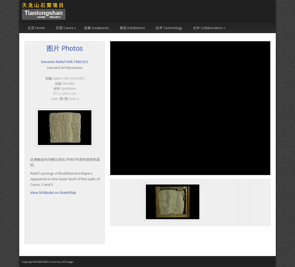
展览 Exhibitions (132, 27)
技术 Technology (169, 27)
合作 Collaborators (209, 27)
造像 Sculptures (96, 27)
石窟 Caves (66, 27)
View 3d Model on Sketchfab (53, 192)
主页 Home (36, 27)
